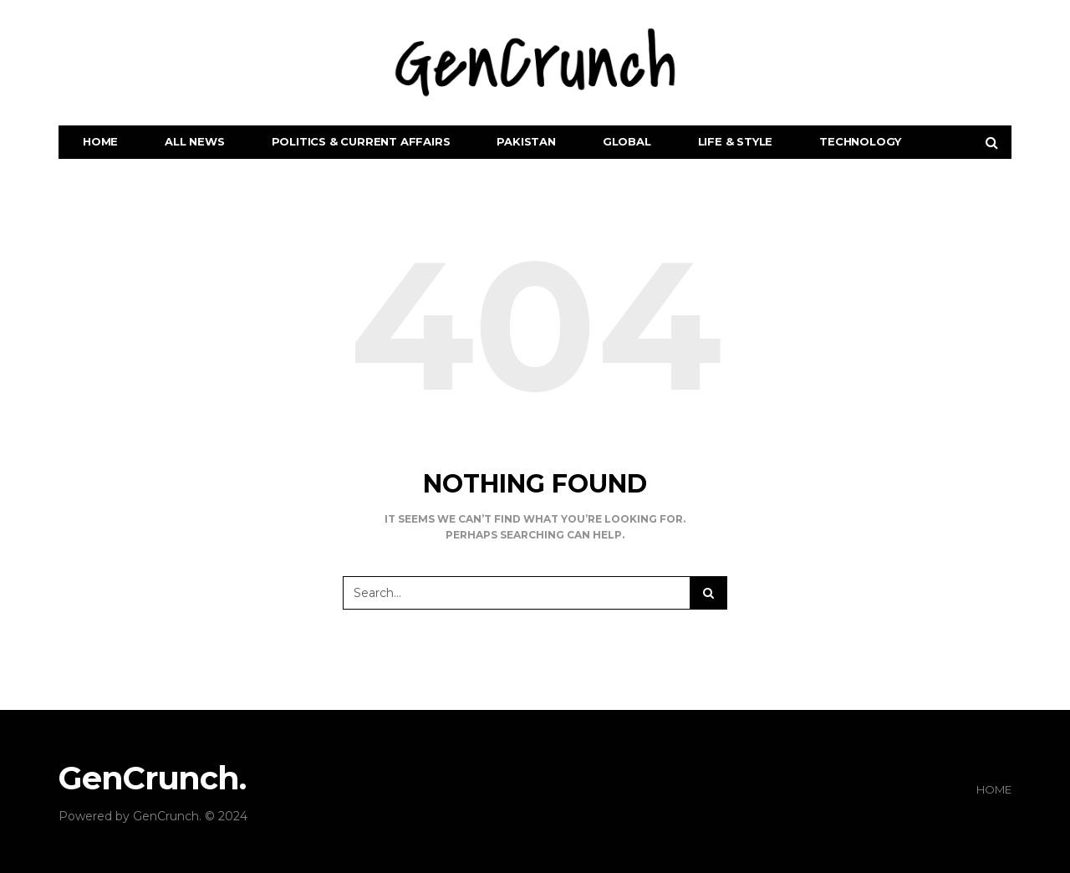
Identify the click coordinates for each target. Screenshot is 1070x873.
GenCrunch (166, 816)
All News (194, 141)
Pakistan (526, 141)
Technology (860, 141)
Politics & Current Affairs (361, 141)
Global (627, 141)
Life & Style (735, 141)
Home (100, 141)
